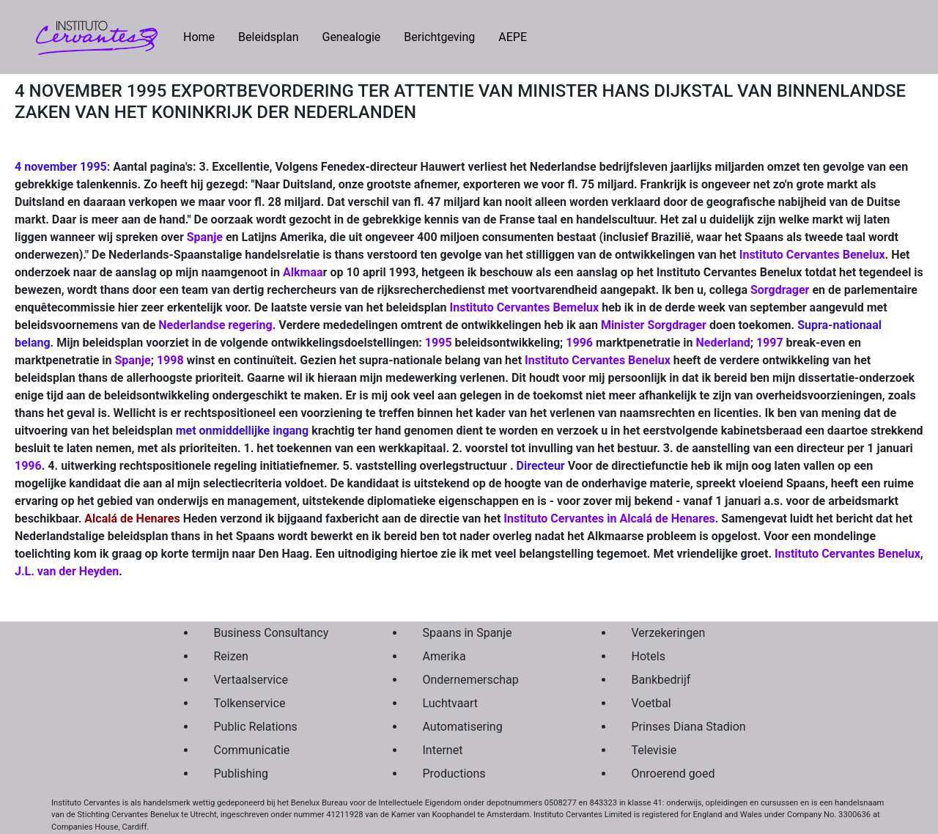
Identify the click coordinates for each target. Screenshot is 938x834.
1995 (438, 343)
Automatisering (463, 727)
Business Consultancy (271, 633)
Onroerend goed (673, 774)
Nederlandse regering (215, 325)
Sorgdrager (780, 290)
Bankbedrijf (661, 680)
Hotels (648, 656)
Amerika (444, 656)
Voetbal (651, 703)
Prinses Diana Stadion (689, 727)
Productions (454, 774)
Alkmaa (303, 272)
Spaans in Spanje (467, 633)
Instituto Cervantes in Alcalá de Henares (608, 518)
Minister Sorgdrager (653, 325)
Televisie (654, 750)
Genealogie (351, 37)
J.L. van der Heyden (67, 571)
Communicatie (252, 750)
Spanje (205, 237)
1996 (579, 343)
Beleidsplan (268, 37)
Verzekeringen (669, 633)
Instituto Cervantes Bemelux (524, 307)
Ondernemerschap (471, 680)
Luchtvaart (451, 703)
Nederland (722, 343)
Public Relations (256, 727)
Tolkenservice (250, 703)
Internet (443, 750)
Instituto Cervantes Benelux (812, 255)
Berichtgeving (439, 37)
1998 (170, 360)
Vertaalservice (251, 680)
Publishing (241, 774)
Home (204, 36)
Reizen (231, 656)
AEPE (512, 37)
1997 (769, 343)
